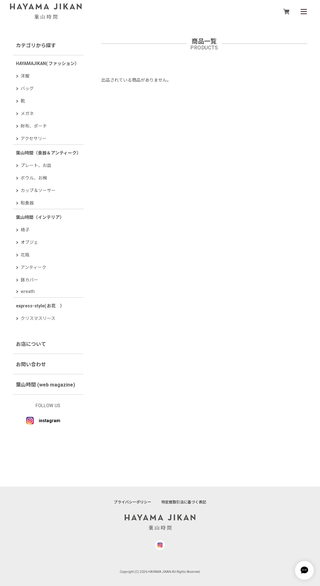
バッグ (27, 88)
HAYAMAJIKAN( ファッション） (47, 63)
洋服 (25, 75)
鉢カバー (29, 279)
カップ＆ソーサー (38, 190)
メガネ (27, 113)
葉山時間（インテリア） (40, 217)
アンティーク (33, 267)
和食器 (27, 202)
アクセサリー (34, 138)
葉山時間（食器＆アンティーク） (48, 152)
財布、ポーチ (34, 126)
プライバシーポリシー (132, 502)
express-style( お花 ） (40, 305)
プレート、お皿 (36, 165)
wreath (28, 291)
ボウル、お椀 (34, 177)
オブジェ (29, 242)
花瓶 (25, 254)
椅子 (25, 229)
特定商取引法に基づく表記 (183, 502)
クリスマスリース (38, 318)
